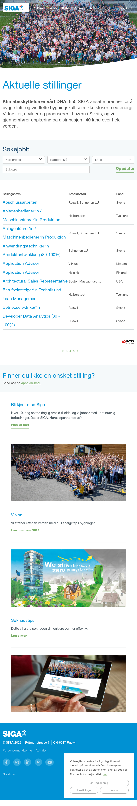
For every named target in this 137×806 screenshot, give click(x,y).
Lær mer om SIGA (25, 530)
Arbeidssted (77, 194)
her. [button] (105, 774)
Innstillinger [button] (84, 790)
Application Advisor (21, 263)
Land (119, 194)
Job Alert (126, 8)
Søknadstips (22, 620)
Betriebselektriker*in (21, 307)
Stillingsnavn (12, 194)
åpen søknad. (31, 383)
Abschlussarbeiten (20, 202)
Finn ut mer (20, 425)
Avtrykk (41, 750)
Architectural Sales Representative (35, 280)
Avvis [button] (114, 790)
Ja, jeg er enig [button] (99, 782)
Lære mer (19, 635)
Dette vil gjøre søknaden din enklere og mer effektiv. (49, 628)
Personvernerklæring (17, 750)
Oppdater (125, 168)
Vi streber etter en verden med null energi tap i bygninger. (53, 523)
